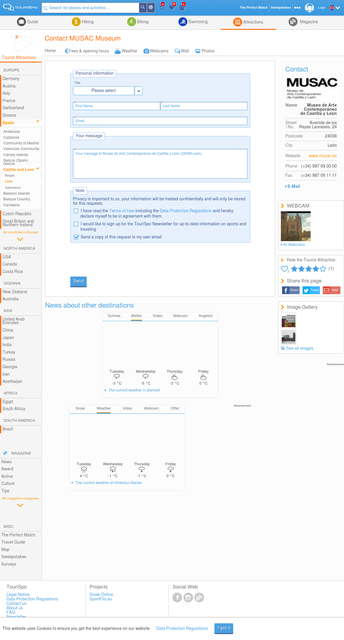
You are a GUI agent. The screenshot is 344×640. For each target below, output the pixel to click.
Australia (10, 299)
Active (7, 476)
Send (78, 281)
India (7, 345)
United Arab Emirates (13, 321)
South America (19, 421)
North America (19, 249)
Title (77, 83)
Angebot (206, 316)
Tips (5, 491)
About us (15, 608)
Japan (8, 338)
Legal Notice (18, 595)
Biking (142, 22)
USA (6, 257)
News (6, 462)
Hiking (87, 22)
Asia (8, 311)
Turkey (8, 352)
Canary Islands (15, 155)
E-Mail (293, 187)
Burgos (10, 175)
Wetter (136, 316)
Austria (8, 86)
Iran (6, 374)
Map (5, 550)
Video (157, 316)
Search (146, 8)
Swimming (197, 22)
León (9, 181)
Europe (11, 70)
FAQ (11, 613)
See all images (299, 348)
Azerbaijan (12, 382)
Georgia (9, 367)
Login (322, 7)
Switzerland (13, 108)
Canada (9, 264)
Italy (6, 93)
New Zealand (14, 292)
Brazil (7, 429)
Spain (8, 123)
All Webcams (294, 245)
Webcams (159, 51)
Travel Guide (13, 542)
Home (50, 51)
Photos (208, 51)
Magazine (308, 22)
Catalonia (11, 138)
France (8, 101)
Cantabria (11, 205)
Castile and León (18, 170)
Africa (10, 393)
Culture (8, 484)
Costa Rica (12, 272)
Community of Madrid (21, 143)
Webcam (180, 316)
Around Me (154, 8)
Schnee (114, 316)
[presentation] (115, 260)
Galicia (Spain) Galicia (15, 162)
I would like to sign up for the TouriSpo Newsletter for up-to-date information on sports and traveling (163, 227)
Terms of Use (121, 211)
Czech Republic (17, 214)
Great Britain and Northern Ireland (18, 223)
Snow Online (101, 595)
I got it (223, 628)
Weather (130, 51)
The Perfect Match (18, 535)
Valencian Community (21, 149)
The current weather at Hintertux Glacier (108, 483)
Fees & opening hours (89, 51)
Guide (32, 22)
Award (7, 469)
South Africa (13, 409)
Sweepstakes (13, 557)
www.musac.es (323, 156)
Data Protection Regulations (186, 211)
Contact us (17, 604)
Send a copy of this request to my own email (121, 237)
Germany (10, 79)
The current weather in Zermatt (134, 390)
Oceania (12, 283)
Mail (335, 290)
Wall (185, 51)
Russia (8, 360)
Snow (80, 408)
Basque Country (16, 199)
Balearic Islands (16, 194)
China (7, 330)
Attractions (252, 22)
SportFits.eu (101, 599)
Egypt (7, 402)
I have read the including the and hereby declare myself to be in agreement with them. (157, 213)
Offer (175, 408)
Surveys (8, 564)
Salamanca (13, 187)
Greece (9, 115)
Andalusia (11, 132)
